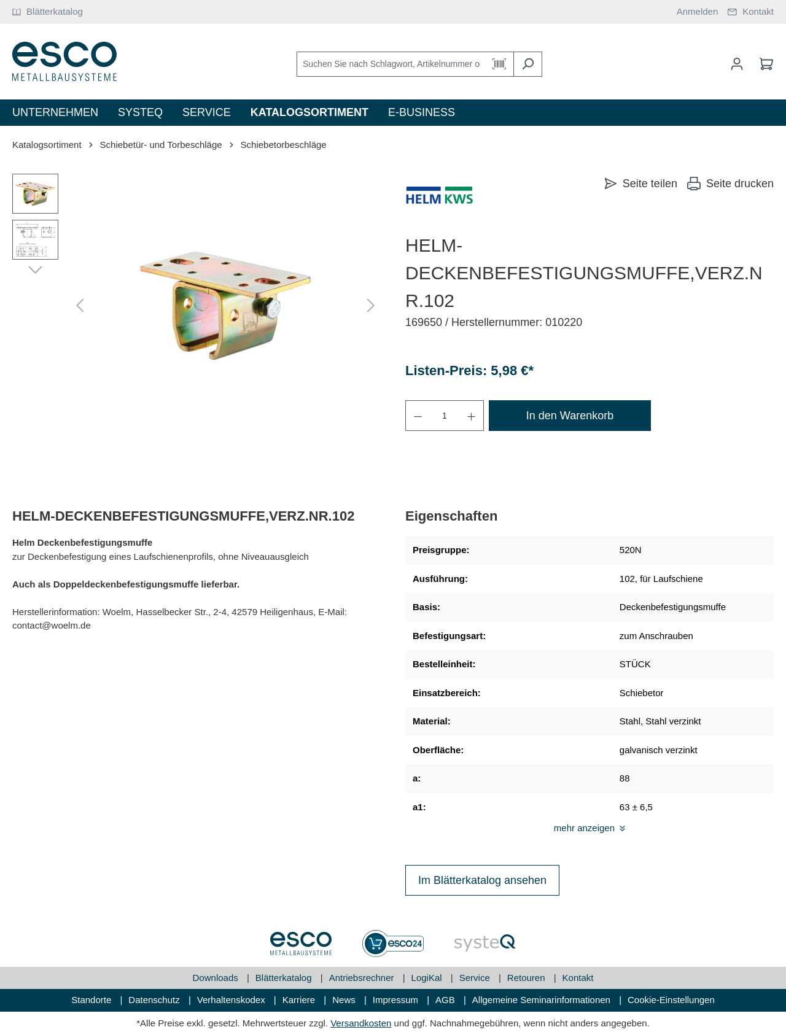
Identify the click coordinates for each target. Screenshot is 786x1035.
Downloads (217, 977)
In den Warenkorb (569, 415)
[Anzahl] (444, 415)
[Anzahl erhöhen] (471, 415)
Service (475, 977)
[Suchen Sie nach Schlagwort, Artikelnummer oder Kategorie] (391, 64)
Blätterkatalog (284, 977)
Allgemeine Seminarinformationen (542, 999)
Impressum (397, 999)
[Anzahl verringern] (417, 415)
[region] (196, 306)
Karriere (300, 999)
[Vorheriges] (80, 306)
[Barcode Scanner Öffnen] (499, 64)
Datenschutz (155, 999)
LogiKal (428, 977)
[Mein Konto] (737, 64)
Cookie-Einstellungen (671, 999)
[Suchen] (527, 64)
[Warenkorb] (763, 64)
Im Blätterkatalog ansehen (482, 880)
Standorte (92, 999)
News (345, 999)
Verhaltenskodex (232, 999)
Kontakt (578, 977)
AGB (446, 999)
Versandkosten (360, 1023)
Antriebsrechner (363, 977)
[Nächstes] (371, 306)
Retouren (527, 977)
